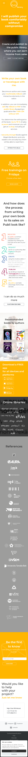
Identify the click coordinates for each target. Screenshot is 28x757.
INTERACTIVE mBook (14, 148)
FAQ (14, 735)
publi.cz (12, 237)
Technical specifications (14, 733)
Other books (14, 358)
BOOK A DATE (14, 184)
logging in (11, 251)
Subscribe (9, 663)
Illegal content (14, 740)
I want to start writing (15, 58)
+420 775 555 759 (12, 711)
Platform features (14, 304)
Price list (14, 738)
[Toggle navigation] (4, 3)
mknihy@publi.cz (14, 266)
